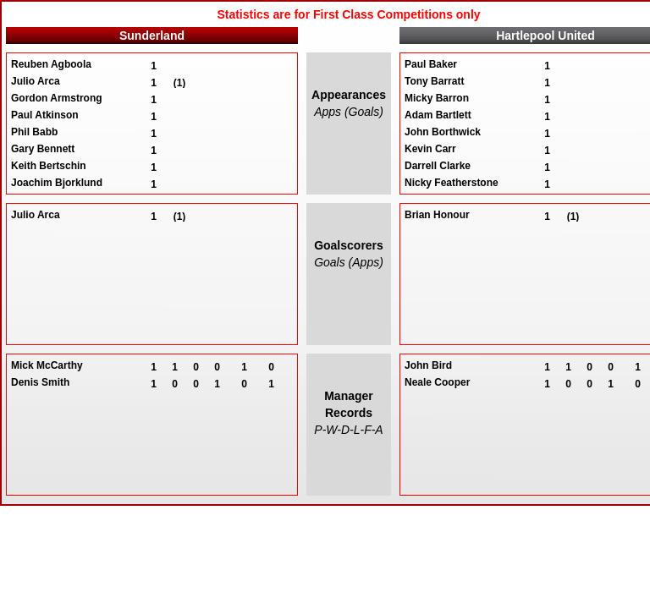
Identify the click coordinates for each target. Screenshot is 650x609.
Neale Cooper (437, 382)
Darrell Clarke (438, 166)
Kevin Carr (430, 149)
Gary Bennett (42, 149)
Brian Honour (437, 215)
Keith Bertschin (48, 166)
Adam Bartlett (438, 115)
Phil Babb (34, 132)
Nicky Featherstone (452, 183)
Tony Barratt (434, 81)
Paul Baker (431, 64)
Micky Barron (437, 98)
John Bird (428, 365)
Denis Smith (40, 382)
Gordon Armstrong (56, 98)
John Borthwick (443, 132)
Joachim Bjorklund (56, 183)
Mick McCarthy (47, 365)
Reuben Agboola (51, 64)
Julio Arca (35, 81)
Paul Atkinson (45, 115)
